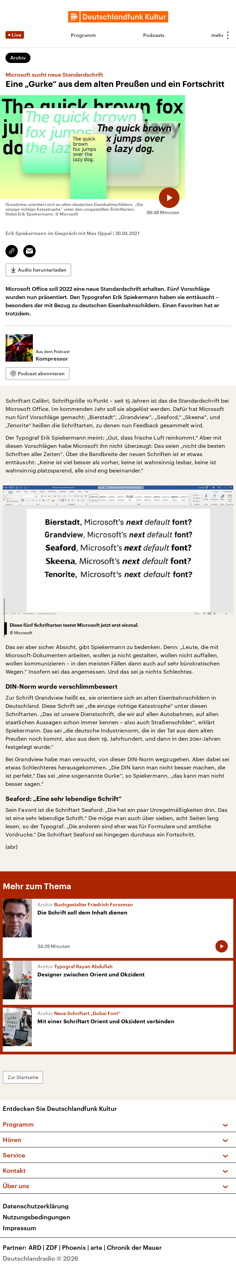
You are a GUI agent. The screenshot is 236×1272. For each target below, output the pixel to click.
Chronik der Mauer (134, 1247)
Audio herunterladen (42, 270)
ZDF (54, 1247)
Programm (83, 35)
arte (98, 1247)
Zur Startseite (23, 1077)
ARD (37, 1247)
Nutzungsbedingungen (36, 1217)
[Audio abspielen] (169, 197)
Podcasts (153, 35)
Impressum (19, 1228)
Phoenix (76, 1247)
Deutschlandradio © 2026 (40, 1258)
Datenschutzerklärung (36, 1206)
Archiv (18, 58)
